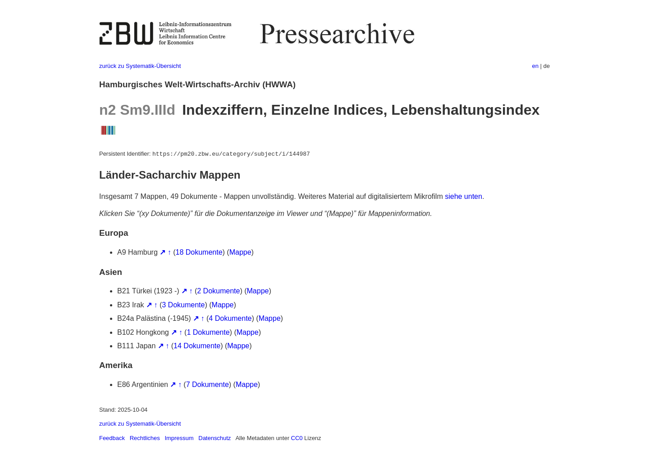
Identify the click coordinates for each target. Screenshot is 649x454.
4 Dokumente (230, 318)
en (535, 66)
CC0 (297, 438)
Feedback (112, 438)
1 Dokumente (208, 332)
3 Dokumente (183, 305)
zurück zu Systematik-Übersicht (140, 66)
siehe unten (463, 196)
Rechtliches (145, 438)
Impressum (179, 438)
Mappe (240, 252)
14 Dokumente (197, 346)
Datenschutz (214, 438)
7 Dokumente (207, 384)
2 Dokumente (218, 291)
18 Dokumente (199, 252)
